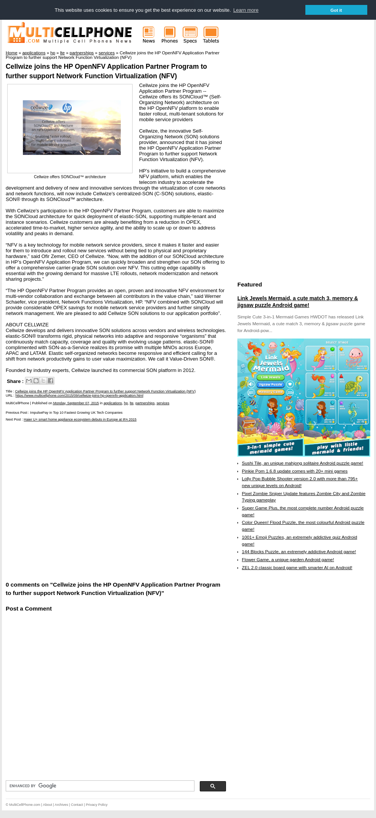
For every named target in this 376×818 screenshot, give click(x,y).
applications (113, 403)
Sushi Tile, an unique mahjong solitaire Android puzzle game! (302, 463)
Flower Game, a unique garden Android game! (288, 559)
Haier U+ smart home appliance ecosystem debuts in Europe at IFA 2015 (80, 419)
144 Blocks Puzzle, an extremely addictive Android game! (299, 551)
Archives (61, 805)
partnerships (145, 403)
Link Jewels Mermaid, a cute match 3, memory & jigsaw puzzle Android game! (297, 301)
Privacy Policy (96, 805)
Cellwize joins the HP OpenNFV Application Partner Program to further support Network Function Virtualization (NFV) (105, 391)
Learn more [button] (245, 10)
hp (126, 403)
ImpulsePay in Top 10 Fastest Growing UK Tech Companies (76, 413)
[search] (99, 786)
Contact (77, 805)
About (47, 805)
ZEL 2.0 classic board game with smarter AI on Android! (297, 567)
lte (132, 403)
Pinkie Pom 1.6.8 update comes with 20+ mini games (295, 471)
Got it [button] (336, 10)
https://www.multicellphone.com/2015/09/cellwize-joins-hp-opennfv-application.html (80, 395)
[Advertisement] (73, 500)
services (162, 403)
